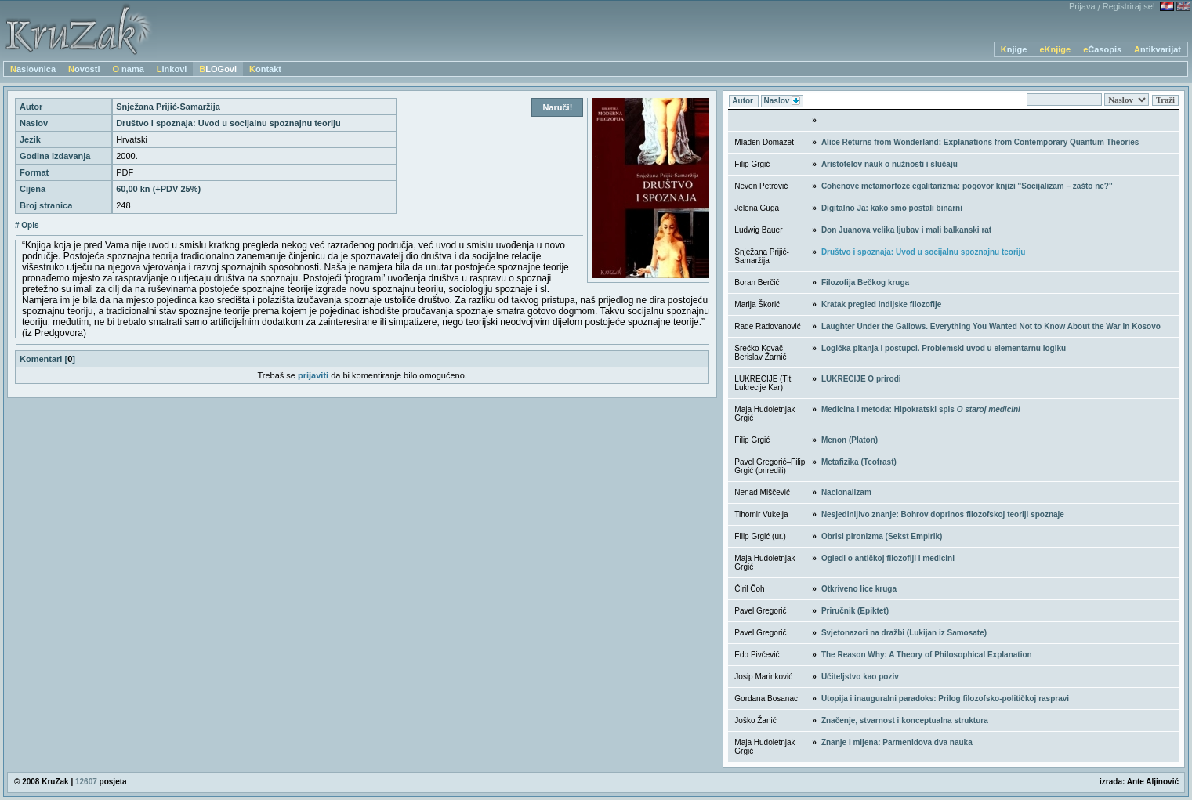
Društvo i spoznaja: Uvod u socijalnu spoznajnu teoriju (923, 252)
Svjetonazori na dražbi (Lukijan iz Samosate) (904, 632)
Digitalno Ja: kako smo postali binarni (891, 208)
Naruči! (557, 107)
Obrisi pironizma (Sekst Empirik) (881, 536)
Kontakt (265, 69)
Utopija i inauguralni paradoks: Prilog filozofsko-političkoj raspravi (945, 698)
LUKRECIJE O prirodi (861, 379)
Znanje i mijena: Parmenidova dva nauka (897, 742)
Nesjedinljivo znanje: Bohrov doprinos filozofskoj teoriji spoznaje (942, 514)
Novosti (84, 69)
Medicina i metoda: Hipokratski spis (920, 409)
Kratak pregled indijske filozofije (881, 304)
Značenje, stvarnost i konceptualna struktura (904, 720)
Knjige (1014, 49)
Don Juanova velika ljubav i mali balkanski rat (906, 230)
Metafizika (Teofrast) (859, 462)
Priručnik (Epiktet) (855, 610)
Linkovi (172, 69)
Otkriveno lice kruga (859, 589)
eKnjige (1055, 49)
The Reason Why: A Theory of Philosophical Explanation (926, 654)
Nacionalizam (846, 492)
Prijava (1082, 6)
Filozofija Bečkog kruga (865, 282)
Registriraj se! (1129, 6)
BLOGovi (218, 69)
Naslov (782, 101)
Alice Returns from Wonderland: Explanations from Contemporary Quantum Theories (980, 142)
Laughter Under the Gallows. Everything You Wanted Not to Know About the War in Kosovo (991, 326)
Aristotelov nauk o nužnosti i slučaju (889, 164)
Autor (743, 100)
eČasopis (1102, 49)
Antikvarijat (1157, 49)
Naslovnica (33, 69)
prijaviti (313, 375)
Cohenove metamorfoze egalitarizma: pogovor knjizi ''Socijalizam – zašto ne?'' (967, 186)
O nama (127, 69)
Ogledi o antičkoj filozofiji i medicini (888, 558)
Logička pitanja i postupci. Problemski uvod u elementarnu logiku (943, 348)
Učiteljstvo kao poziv (860, 676)
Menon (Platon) (849, 440)
